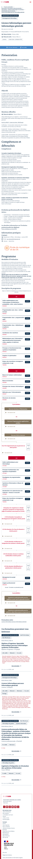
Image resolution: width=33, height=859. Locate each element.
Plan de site (5, 837)
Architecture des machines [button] (10, 332)
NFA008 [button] (4, 382)
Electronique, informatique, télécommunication (12, 8)
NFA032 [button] (4, 321)
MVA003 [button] (4, 306)
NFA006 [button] (4, 399)
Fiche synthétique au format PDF (9, 229)
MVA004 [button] (4, 344)
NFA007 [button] (4, 394)
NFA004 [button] (4, 334)
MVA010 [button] (4, 376)
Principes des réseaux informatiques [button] (13, 386)
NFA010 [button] (4, 357)
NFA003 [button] (4, 351)
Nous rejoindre (6, 825)
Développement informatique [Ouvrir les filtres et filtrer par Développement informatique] (9, 18)
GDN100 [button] (4, 579)
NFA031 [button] (4, 313)
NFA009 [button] (4, 388)
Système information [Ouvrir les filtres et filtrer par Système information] (21, 723)
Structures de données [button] (9, 398)
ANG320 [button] (4, 584)
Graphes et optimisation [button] (9, 355)
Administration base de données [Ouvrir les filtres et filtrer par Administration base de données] (10, 15)
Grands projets (6, 819)
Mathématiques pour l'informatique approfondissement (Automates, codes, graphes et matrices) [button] (12, 340)
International (5, 834)
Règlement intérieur (7, 855)
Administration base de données (8, 10)
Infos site (5, 852)
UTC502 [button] (4, 473)
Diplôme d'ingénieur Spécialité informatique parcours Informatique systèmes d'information (15, 645)
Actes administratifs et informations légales (13, 857)
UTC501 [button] (4, 465)
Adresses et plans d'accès (9, 828)
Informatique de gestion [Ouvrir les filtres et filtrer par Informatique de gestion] (8, 723)
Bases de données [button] (7, 380)
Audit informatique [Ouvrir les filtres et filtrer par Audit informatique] (24, 635)
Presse (4, 823)
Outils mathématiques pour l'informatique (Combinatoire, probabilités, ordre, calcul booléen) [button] (12, 302)
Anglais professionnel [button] (8, 583)
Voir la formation (15, 665)
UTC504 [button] (4, 486)
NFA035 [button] (4, 328)
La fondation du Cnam (8, 815)
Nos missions (6, 813)
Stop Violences (6, 836)
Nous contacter (6, 826)
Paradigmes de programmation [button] (11, 477)
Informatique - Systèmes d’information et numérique (13, 9)
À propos (5, 822)
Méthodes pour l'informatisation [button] (11, 392)
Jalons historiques (7, 811)
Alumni (4, 816)
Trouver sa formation (8, 6)
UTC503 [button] (4, 479)
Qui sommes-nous (7, 810)
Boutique (5, 829)
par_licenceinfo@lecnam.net (13, 239)
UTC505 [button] (4, 494)
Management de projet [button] (8, 577)
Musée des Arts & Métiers (8, 831)
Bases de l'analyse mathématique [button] (12, 375)
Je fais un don (6, 818)
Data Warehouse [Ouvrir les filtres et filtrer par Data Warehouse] (6, 637)
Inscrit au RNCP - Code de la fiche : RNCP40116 (12, 122)
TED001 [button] (4, 365)
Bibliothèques (6, 832)
